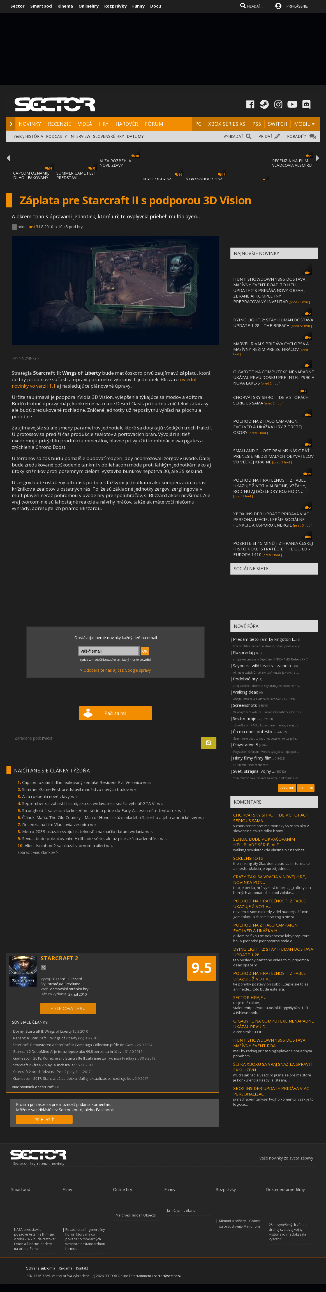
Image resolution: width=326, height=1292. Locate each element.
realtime (73, 983)
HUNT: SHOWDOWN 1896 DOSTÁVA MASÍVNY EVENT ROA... (269, 1042)
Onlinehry (88, 6)
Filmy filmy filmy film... (253, 758)
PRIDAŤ (265, 136)
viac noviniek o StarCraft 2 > (35, 1086)
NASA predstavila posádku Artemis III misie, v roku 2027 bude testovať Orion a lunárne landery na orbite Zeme (35, 1239)
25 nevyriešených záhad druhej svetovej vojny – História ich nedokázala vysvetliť (288, 1231)
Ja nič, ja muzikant (181, 1210)
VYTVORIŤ (287, 788)
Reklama (65, 1268)
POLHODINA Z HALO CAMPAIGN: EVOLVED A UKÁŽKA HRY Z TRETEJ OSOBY (267, 426)
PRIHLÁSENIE (297, 6)
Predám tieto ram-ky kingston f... (264, 639)
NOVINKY (30, 123)
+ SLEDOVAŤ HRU (68, 1008)
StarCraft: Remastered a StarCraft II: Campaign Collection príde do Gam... (74, 1044)
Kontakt (82, 1268)
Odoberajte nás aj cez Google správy (117, 670)
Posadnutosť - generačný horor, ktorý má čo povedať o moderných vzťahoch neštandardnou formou (85, 1239)
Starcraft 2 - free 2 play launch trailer (44, 1064)
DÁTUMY (135, 136)
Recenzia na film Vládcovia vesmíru (59, 824)
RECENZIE (59, 123)
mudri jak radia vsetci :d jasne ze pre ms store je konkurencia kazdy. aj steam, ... (272, 1078)
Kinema (65, 6)
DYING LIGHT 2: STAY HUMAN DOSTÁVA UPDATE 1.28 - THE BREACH (273, 322)
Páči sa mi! (115, 713)
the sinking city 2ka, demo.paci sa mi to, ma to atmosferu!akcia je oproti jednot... (271, 866)
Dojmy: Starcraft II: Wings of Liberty (42, 1031)
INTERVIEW (80, 136)
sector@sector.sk (167, 1275)
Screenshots (245, 705)
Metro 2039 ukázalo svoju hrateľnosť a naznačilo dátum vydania (87, 831)
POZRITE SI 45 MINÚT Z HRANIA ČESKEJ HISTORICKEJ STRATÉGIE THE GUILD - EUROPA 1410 (273, 548)
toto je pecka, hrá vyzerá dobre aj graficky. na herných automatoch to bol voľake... (272, 890)
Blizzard (58, 978)
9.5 (201, 967)
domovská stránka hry (69, 988)
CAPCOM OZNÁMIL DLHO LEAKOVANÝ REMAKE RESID (31, 177)
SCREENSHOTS (248, 858)
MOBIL (302, 123)
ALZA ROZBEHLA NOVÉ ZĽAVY (115, 163)
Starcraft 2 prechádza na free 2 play (44, 1071)
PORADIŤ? (296, 136)
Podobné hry (245, 679)
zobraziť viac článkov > (37, 852)
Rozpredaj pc (246, 652)
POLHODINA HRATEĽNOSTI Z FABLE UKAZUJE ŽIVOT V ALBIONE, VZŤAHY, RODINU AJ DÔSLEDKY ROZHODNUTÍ (270, 485)
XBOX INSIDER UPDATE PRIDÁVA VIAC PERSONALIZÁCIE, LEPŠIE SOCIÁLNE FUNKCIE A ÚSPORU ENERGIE (271, 519)
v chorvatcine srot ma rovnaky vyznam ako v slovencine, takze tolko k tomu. (271, 828)
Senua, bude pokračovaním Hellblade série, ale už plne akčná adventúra (94, 838)
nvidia (47, 738)
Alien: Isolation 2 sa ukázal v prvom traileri (69, 845)
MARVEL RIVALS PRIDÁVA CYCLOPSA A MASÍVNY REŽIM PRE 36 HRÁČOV (271, 346)
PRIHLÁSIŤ (44, 1119)
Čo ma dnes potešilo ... (254, 731)
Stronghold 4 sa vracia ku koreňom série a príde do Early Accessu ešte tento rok (103, 810)
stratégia (55, 983)
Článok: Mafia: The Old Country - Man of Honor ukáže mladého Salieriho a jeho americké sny (113, 817)
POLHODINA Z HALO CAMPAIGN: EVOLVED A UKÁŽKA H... (265, 927)
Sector (17, 6)
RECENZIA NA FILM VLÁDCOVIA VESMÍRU (292, 163)
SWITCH (277, 123)
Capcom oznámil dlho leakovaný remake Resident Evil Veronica (86, 782)
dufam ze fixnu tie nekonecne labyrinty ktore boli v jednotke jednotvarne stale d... (271, 938)
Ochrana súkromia (40, 1268)
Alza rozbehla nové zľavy (50, 796)
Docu (155, 6)
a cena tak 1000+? (248, 1031)
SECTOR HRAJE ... (250, 997)
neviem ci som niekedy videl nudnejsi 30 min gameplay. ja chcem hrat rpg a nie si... (270, 914)
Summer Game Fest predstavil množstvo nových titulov (80, 789)
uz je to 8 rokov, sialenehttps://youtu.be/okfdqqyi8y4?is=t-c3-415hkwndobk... (271, 1007)
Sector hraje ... (246, 718)
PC (198, 123)
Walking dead (245, 692)
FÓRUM (154, 123)
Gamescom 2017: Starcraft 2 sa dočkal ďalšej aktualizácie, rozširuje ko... (73, 1078)
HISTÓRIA (34, 136)
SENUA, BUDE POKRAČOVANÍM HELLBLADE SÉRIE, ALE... (264, 841)
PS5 (256, 123)
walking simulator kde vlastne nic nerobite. (269, 849)
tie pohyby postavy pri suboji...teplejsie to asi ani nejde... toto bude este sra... (271, 987)
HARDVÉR (126, 123)
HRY (103, 123)
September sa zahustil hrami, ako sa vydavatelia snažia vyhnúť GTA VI (93, 803)
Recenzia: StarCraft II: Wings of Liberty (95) (48, 1038)
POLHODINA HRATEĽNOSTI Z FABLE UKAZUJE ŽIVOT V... (269, 903)
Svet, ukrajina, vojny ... (254, 771)
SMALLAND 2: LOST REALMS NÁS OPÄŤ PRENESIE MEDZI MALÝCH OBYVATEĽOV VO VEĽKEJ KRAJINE (273, 456)
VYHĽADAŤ (233, 136)
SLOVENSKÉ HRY (108, 136)
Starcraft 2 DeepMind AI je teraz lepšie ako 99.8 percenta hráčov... (68, 1051)
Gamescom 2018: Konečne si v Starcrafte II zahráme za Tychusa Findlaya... (76, 1058)
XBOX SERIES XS (226, 123)
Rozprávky (115, 6)
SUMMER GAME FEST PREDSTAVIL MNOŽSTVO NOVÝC (76, 177)
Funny (138, 6)
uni (32, 226)
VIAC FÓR (306, 788)
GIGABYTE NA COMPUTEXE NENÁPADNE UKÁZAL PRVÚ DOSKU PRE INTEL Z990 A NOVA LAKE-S (273, 377)
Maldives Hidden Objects (136, 1215)
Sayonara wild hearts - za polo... (263, 665)
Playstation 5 (245, 744)
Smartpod (41, 6)
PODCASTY (56, 136)
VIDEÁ (85, 123)
